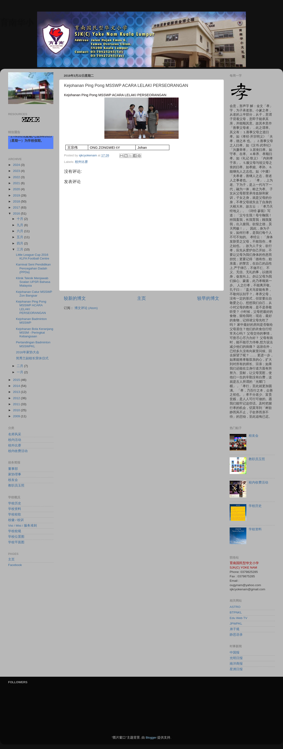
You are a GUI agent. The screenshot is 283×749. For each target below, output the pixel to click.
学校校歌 (14, 514)
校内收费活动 (18, 451)
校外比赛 (81, 162)
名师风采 (14, 434)
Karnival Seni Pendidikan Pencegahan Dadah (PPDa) (33, 268)
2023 (17, 171)
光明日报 (236, 658)
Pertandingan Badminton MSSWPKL (33, 344)
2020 (17, 189)
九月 (20, 225)
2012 (17, 398)
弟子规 (234, 629)
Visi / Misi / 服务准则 (22, 525)
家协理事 (14, 474)
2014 (17, 386)
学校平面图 (16, 542)
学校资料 (14, 509)
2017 (17, 207)
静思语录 (236, 634)
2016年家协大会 (27, 352)
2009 (17, 416)
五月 (20, 237)
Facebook (15, 565)
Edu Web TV (238, 618)
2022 (17, 177)
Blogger (151, 737)
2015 (17, 380)
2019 (17, 195)
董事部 (13, 469)
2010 (17, 410)
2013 (17, 392)
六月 (20, 231)
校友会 (13, 480)
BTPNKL (236, 612)
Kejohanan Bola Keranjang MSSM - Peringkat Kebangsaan (34, 332)
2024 (17, 165)
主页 (141, 298)
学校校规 (14, 531)
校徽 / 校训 (16, 520)
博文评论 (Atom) (86, 308)
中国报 (234, 652)
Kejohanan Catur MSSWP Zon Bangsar (34, 293)
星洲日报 (236, 669)
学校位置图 (16, 536)
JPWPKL (236, 623)
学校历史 (14, 503)
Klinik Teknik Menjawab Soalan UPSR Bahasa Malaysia (33, 281)
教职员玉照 (16, 485)
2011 (17, 404)
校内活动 (14, 440)
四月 (20, 243)
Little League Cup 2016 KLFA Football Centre (32, 256)
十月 (20, 219)
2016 (17, 213)
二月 (20, 366)
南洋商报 (236, 663)
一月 (20, 372)
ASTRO (235, 607)
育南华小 (16, 22)
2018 (17, 201)
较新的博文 (75, 298)
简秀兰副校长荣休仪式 (32, 358)
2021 (17, 183)
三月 (20, 249)
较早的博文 (208, 298)
